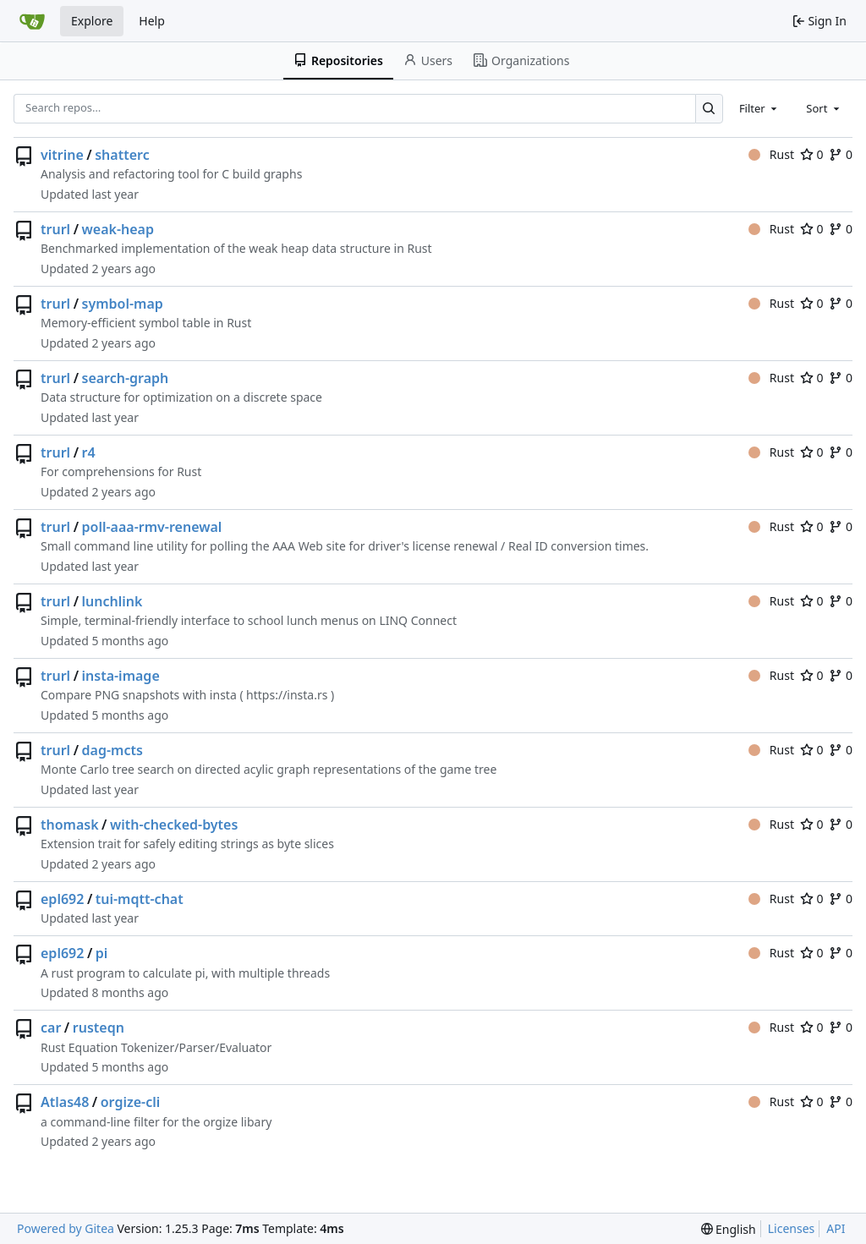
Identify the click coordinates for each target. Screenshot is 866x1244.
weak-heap (118, 229)
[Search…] (709, 108)
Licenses (791, 1228)
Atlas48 (65, 1101)
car (51, 1027)
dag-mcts (112, 750)
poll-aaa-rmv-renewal (152, 526)
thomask (70, 824)
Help (152, 21)
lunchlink (112, 601)
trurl (55, 229)
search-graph (125, 378)
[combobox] (759, 108)
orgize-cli (131, 1101)
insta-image (121, 675)
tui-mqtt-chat (140, 899)
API (835, 1228)
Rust (771, 154)
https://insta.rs (286, 695)
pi (102, 953)
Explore (91, 21)
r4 (89, 452)
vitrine (62, 154)
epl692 (62, 899)
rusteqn (98, 1027)
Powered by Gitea (65, 1228)
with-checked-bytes (174, 824)
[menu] (728, 1229)
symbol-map (122, 303)
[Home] (32, 21)
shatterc (122, 154)
